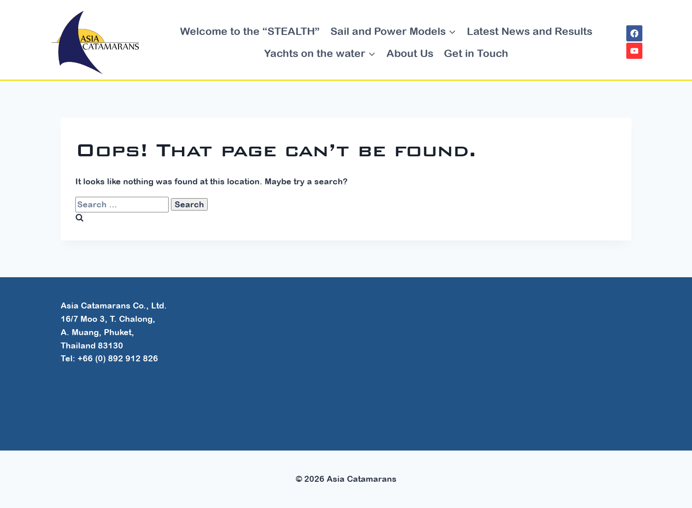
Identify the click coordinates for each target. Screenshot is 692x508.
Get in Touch (476, 53)
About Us (409, 53)
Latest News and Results (529, 31)
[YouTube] (634, 51)
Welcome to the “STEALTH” (250, 31)
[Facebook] (634, 33)
